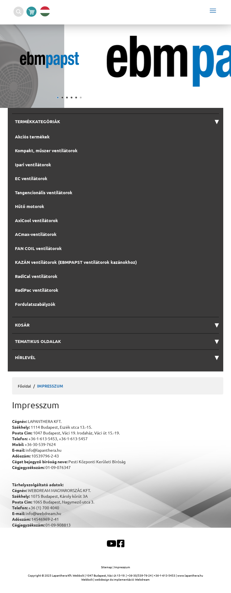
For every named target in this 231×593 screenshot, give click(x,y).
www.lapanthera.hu (190, 575)
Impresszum (122, 567)
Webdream (142, 579)
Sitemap (107, 567)
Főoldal (24, 386)
